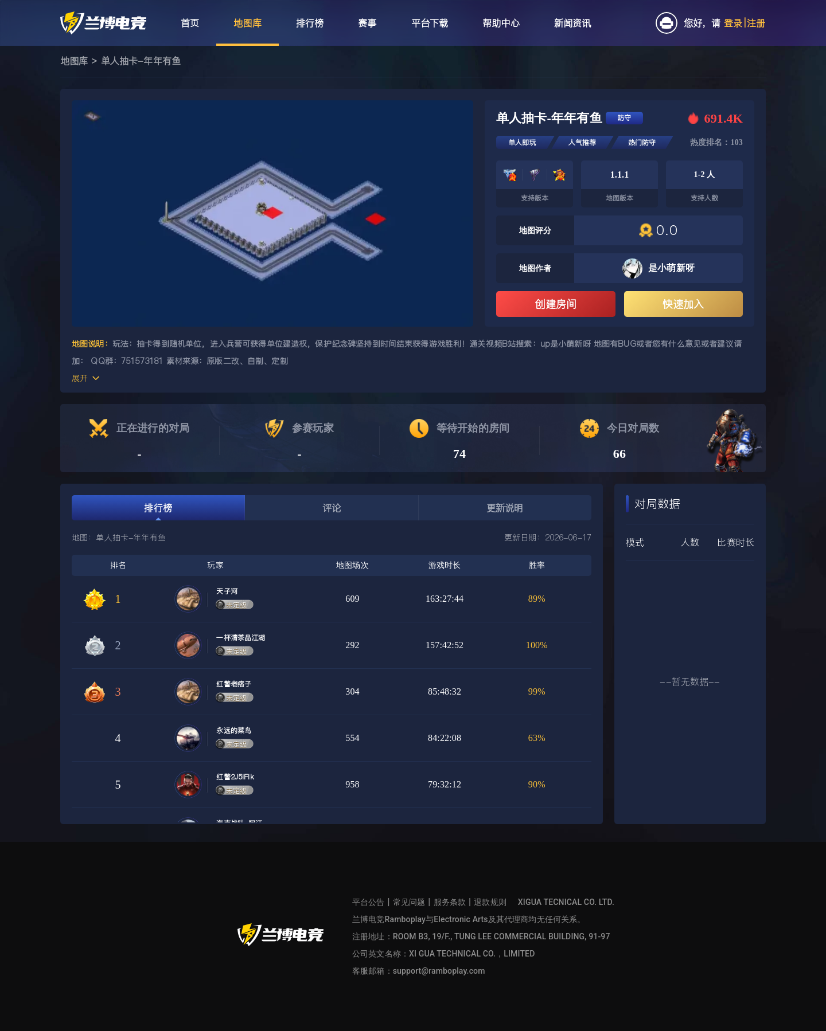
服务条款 (450, 902)
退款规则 (490, 902)
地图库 (74, 60)
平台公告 (368, 902)
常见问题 (409, 902)
